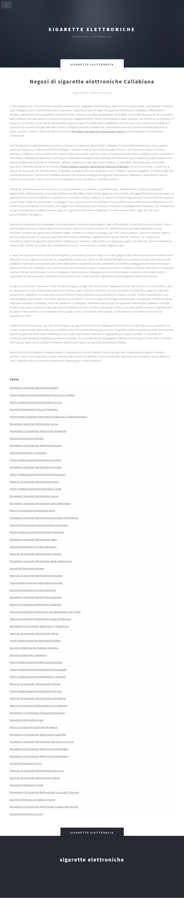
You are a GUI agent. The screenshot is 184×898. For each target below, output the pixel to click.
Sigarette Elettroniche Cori (26, 763)
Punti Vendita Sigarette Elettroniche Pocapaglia (38, 669)
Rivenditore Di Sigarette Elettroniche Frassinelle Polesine (44, 792)
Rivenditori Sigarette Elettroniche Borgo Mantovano (41, 561)
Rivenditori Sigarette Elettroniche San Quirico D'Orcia (42, 741)
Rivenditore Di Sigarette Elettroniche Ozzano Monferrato (44, 806)
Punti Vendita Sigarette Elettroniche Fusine (35, 460)
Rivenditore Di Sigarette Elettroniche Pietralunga (39, 756)
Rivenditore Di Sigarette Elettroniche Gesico (98, 131)
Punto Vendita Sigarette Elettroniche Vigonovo (38, 474)
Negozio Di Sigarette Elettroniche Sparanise (36, 575)
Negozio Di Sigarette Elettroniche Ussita (34, 481)
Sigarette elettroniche (92, 29)
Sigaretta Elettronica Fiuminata (28, 452)
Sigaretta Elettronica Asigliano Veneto (32, 799)
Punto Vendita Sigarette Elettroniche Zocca (36, 402)
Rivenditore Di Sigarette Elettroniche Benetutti (38, 431)
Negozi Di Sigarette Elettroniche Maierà (34, 727)
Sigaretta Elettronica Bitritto (27, 438)
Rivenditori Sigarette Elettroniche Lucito (34, 424)
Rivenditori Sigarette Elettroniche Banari (34, 387)
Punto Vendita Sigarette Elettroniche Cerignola (38, 676)
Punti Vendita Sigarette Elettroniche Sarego (36, 691)
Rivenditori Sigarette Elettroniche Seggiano (36, 597)
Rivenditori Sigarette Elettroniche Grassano (36, 467)
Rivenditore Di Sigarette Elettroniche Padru (36, 445)
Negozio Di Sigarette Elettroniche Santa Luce (37, 770)
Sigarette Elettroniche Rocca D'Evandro (33, 409)
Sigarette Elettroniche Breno (27, 568)
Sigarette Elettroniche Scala (26, 720)
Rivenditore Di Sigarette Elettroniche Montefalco (39, 749)
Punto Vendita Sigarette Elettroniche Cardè (35, 489)
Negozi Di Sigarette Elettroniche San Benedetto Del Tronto (45, 612)
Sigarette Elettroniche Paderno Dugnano (34, 648)
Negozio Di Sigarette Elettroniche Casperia (35, 554)
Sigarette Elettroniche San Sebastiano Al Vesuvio (39, 525)
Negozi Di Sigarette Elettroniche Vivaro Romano (38, 705)
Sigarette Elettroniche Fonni (26, 785)
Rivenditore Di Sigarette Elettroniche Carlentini (38, 734)
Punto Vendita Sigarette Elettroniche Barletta (37, 532)
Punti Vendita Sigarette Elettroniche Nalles (35, 640)
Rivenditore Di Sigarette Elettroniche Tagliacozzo (39, 626)
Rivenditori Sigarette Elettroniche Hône (33, 539)
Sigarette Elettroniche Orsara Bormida (33, 590)
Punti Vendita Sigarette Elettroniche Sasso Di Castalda (42, 395)
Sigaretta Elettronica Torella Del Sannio (33, 546)
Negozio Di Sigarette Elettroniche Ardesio (35, 778)
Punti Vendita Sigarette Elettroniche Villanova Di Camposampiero (48, 416)
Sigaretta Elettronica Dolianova (28, 655)
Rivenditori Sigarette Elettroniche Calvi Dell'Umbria (40, 503)
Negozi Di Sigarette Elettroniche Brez (32, 510)
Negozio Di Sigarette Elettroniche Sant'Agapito (38, 698)
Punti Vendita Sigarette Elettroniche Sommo (36, 662)
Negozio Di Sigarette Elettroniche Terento (35, 684)
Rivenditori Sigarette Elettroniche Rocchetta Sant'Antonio (44, 518)
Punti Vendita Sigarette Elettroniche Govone (36, 583)
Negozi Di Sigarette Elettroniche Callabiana (35, 604)
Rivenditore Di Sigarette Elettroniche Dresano (37, 713)
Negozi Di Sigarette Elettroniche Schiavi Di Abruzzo (40, 619)
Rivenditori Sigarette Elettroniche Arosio (34, 496)
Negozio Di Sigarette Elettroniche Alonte (34, 633)
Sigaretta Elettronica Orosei (26, 814)
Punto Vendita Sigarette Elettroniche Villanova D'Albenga (95, 166)
